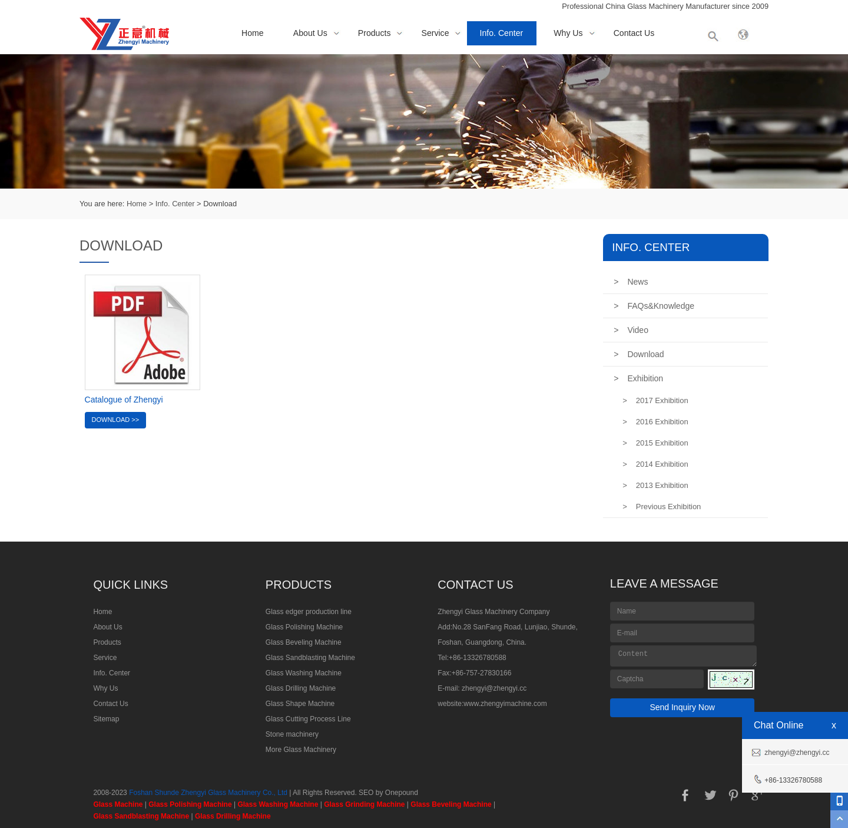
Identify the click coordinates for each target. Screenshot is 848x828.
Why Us (568, 33)
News (631, 281)
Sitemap (106, 719)
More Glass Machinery (301, 749)
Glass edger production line (309, 612)
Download (639, 354)
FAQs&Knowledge (654, 306)
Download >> (116, 419)
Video (631, 330)
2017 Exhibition (655, 400)
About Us (310, 33)
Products (374, 33)
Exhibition (638, 378)
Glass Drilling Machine (301, 688)
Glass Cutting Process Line (308, 719)
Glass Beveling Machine (304, 642)
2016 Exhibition (655, 421)
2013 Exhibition (655, 485)
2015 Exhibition (655, 442)
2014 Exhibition (655, 464)
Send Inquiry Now (682, 707)
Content (683, 656)
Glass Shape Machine (300, 704)
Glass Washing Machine (304, 673)
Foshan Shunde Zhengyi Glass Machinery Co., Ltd (208, 793)
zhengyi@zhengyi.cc (494, 688)
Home (252, 33)
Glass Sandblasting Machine (310, 658)
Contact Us (634, 33)
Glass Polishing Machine (304, 627)
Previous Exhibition (661, 506)
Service (435, 33)
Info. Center (502, 33)
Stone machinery (292, 734)
